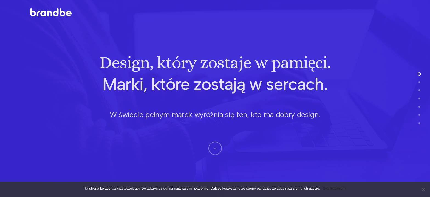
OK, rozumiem (334, 188)
